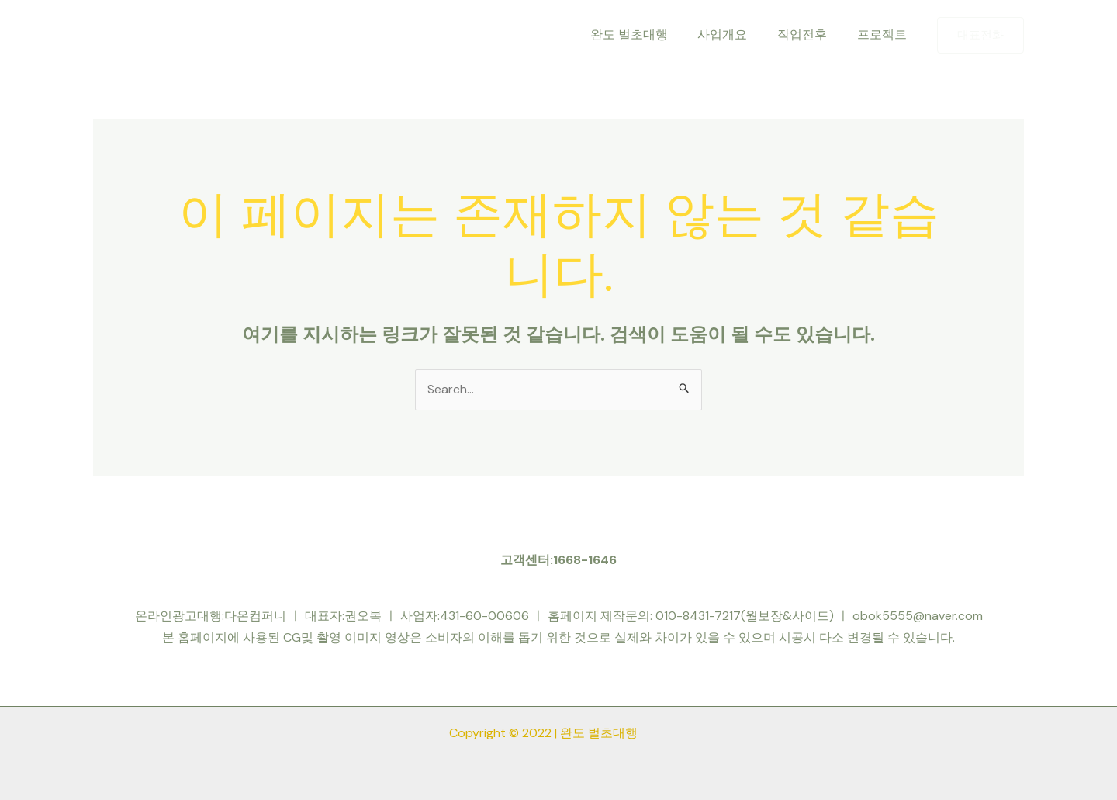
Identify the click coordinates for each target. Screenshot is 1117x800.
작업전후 (810, 34)
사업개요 (735, 34)
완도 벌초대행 (647, 34)
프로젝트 (884, 34)
